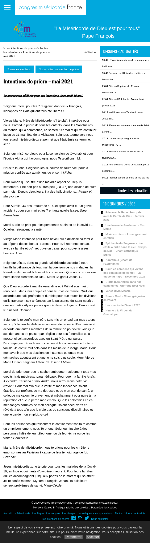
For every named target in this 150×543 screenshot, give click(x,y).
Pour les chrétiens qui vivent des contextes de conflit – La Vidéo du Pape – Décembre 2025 (124, 272)
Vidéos (128, 513)
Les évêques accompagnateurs (95, 513)
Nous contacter (99, 519)
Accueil (7, 513)
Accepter (93, 537)
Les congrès (53, 513)
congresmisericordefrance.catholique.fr (96, 502)
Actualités (139, 513)
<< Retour (90, 52)
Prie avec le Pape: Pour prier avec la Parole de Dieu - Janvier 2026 (123, 216)
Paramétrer (73, 537)
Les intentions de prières (21, 48)
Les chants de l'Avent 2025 (122, 305)
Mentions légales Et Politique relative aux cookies (60, 507)
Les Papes (38, 513)
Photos (118, 513)
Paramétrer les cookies (104, 507)
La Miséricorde (22, 513)
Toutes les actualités (133, 190)
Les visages (68, 513)
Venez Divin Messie (117, 290)
